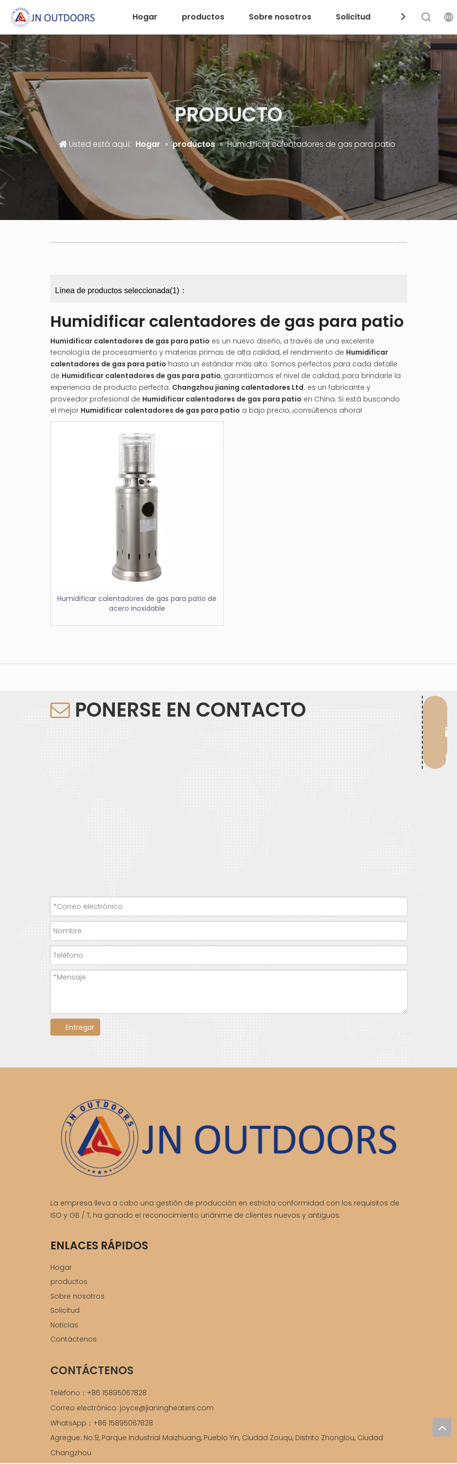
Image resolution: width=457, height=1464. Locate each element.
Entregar (79, 1027)
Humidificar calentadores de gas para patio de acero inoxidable (137, 603)
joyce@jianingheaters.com (167, 1408)
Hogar (144, 16)
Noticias (64, 1325)
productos (203, 16)
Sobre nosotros (280, 16)
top (442, 1427)
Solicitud (353, 16)
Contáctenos (73, 1339)
